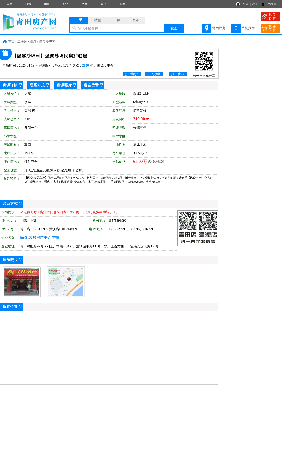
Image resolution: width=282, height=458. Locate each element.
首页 (9, 4)
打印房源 (177, 74)
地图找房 (218, 28)
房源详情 (10, 85)
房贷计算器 (156, 162)
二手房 (22, 41)
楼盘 (84, 4)
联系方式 (37, 85)
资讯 (103, 4)
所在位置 (91, 85)
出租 (47, 4)
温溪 (33, 41)
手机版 (272, 4)
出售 (28, 4)
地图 (66, 4)
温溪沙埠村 (47, 41)
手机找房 (248, 28)
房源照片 (64, 85)
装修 (122, 4)
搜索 (174, 28)
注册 (255, 4)
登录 (246, 4)
